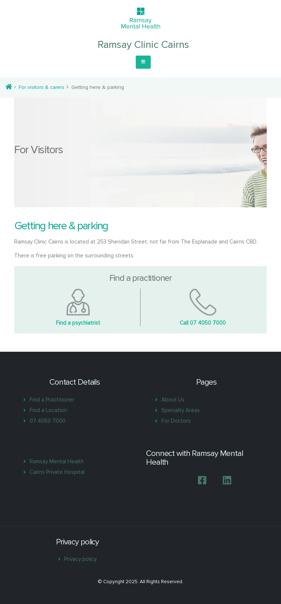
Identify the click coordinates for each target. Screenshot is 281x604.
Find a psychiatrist (78, 323)
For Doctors (176, 421)
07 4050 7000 (47, 421)
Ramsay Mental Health (57, 461)
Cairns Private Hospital (57, 472)
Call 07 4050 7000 (203, 323)
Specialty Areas (180, 410)
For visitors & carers (41, 87)
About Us (172, 399)
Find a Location (48, 410)
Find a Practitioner (52, 399)
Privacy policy (80, 559)
